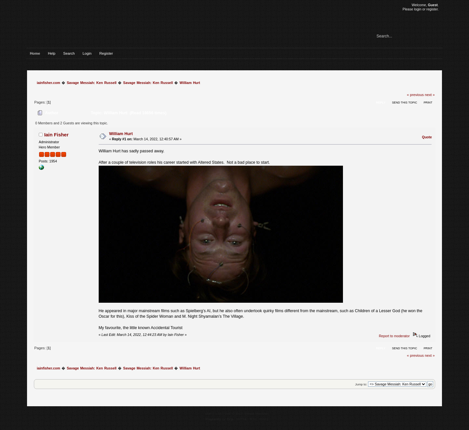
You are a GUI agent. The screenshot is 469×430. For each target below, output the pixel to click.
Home (35, 53)
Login (87, 53)
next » (430, 95)
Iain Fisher (56, 134)
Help (51, 53)
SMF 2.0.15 (213, 413)
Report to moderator (394, 336)
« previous (415, 95)
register (432, 9)
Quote (427, 137)
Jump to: (361, 384)
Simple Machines (256, 413)
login (417, 9)
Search (69, 53)
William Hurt (121, 134)
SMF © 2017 (233, 413)
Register (106, 53)
